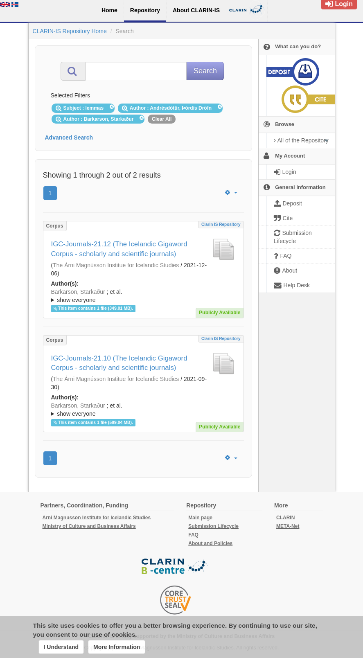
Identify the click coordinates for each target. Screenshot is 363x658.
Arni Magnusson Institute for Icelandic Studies (97, 518)
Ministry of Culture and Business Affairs (89, 526)
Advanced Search (69, 137)
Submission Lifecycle (213, 526)
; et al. (143, 296)
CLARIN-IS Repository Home (70, 31)
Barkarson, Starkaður (78, 291)
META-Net (287, 526)
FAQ (193, 535)
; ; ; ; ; (143, 296)
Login (339, 3)
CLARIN (285, 518)
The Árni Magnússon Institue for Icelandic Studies (116, 265)
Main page (200, 518)
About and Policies (210, 543)
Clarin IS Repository (221, 224)
